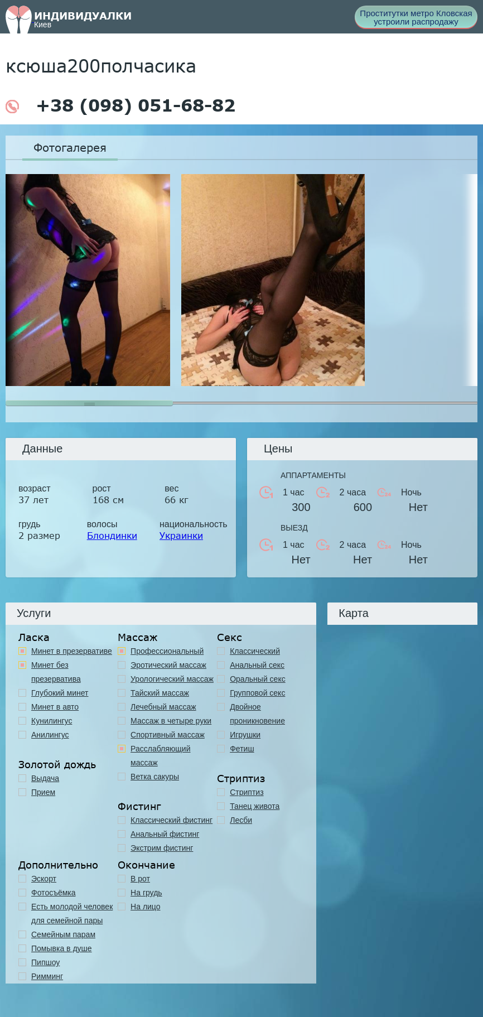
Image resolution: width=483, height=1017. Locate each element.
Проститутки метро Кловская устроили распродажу (416, 17)
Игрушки (245, 734)
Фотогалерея (70, 147)
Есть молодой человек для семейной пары (72, 913)
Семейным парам (63, 934)
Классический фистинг (171, 820)
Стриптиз (246, 792)
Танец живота (254, 806)
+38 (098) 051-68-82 (120, 105)
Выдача (45, 778)
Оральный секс (258, 678)
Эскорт (43, 878)
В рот (140, 878)
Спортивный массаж (168, 734)
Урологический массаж (172, 678)
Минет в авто (55, 706)
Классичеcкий (255, 651)
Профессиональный (167, 651)
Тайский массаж (160, 692)
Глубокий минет (60, 692)
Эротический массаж (168, 665)
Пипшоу (45, 962)
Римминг (47, 976)
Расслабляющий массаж (160, 755)
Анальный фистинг (165, 834)
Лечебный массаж (163, 706)
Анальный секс (257, 665)
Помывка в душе (61, 948)
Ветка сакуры (155, 776)
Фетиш (242, 748)
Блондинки (112, 535)
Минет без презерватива (56, 672)
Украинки (181, 535)
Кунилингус (51, 720)
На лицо (145, 906)
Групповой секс (257, 692)
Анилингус (50, 734)
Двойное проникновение (257, 713)
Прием (43, 792)
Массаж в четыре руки (171, 720)
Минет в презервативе (71, 651)
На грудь (146, 892)
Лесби (241, 820)
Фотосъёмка (53, 892)
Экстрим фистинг (162, 848)
